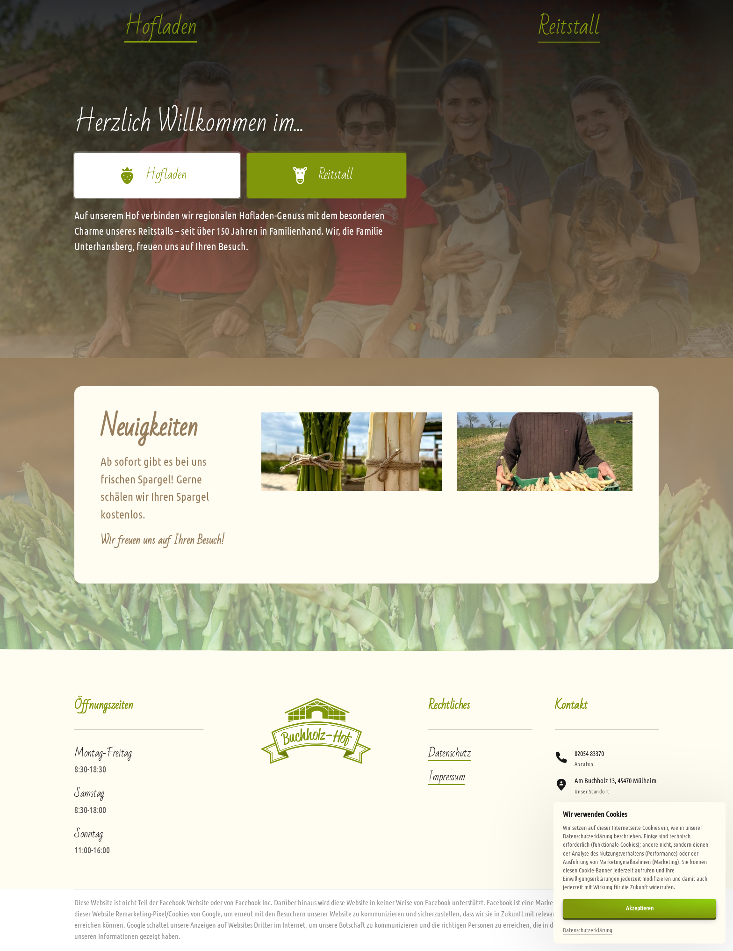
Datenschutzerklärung (587, 930)
